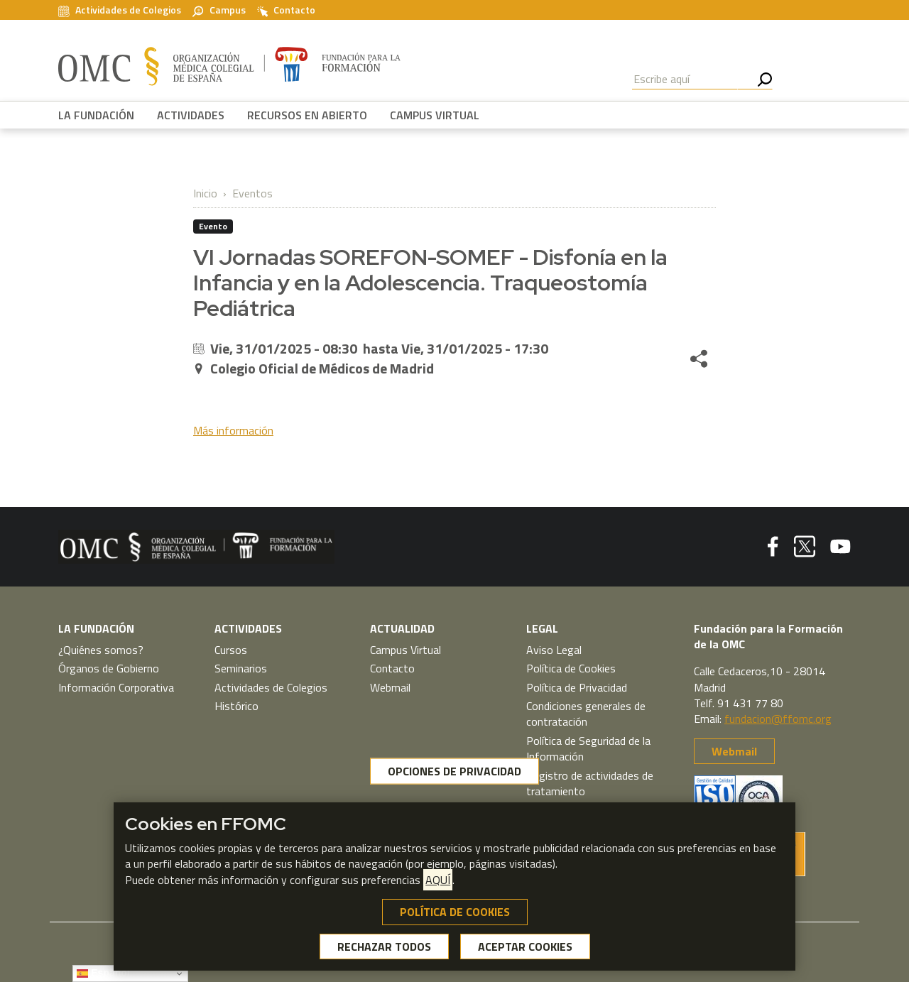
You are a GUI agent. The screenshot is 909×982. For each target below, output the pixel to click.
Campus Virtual (405, 649)
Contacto (286, 10)
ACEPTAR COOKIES (525, 946)
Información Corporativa (116, 687)
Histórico (236, 705)
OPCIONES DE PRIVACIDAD (454, 771)
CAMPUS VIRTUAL (434, 115)
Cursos (230, 649)
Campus (219, 10)
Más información (233, 430)
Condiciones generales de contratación (586, 713)
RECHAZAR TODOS (384, 946)
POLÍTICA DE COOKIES (455, 911)
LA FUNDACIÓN (96, 115)
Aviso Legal (554, 649)
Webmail (390, 687)
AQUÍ (437, 879)
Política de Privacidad (576, 687)
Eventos (252, 193)
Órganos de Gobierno (108, 668)
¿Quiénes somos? (100, 649)
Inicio (205, 193)
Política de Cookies (571, 668)
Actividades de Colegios (119, 10)
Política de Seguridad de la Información (588, 748)
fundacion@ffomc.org (778, 718)
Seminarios (240, 668)
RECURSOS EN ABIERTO (307, 115)
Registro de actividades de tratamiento (589, 783)
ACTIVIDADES (190, 115)
